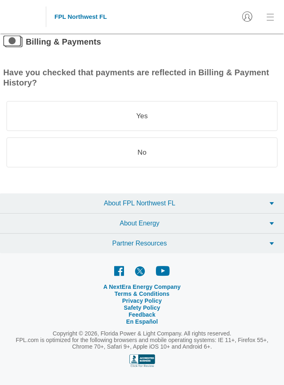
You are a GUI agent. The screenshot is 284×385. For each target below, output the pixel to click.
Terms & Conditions (142, 293)
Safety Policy (142, 307)
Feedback (142, 314)
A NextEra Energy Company (142, 287)
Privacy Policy (142, 300)
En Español (142, 321)
